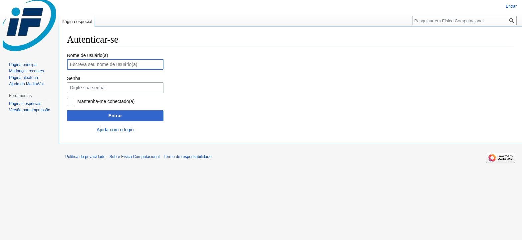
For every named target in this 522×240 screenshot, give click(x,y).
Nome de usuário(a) (87, 55)
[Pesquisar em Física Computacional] (464, 20)
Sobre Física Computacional (135, 156)
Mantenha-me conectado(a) (105, 101)
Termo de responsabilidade (188, 156)
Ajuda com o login (115, 129)
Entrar (115, 115)
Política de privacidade (85, 156)
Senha (73, 78)
